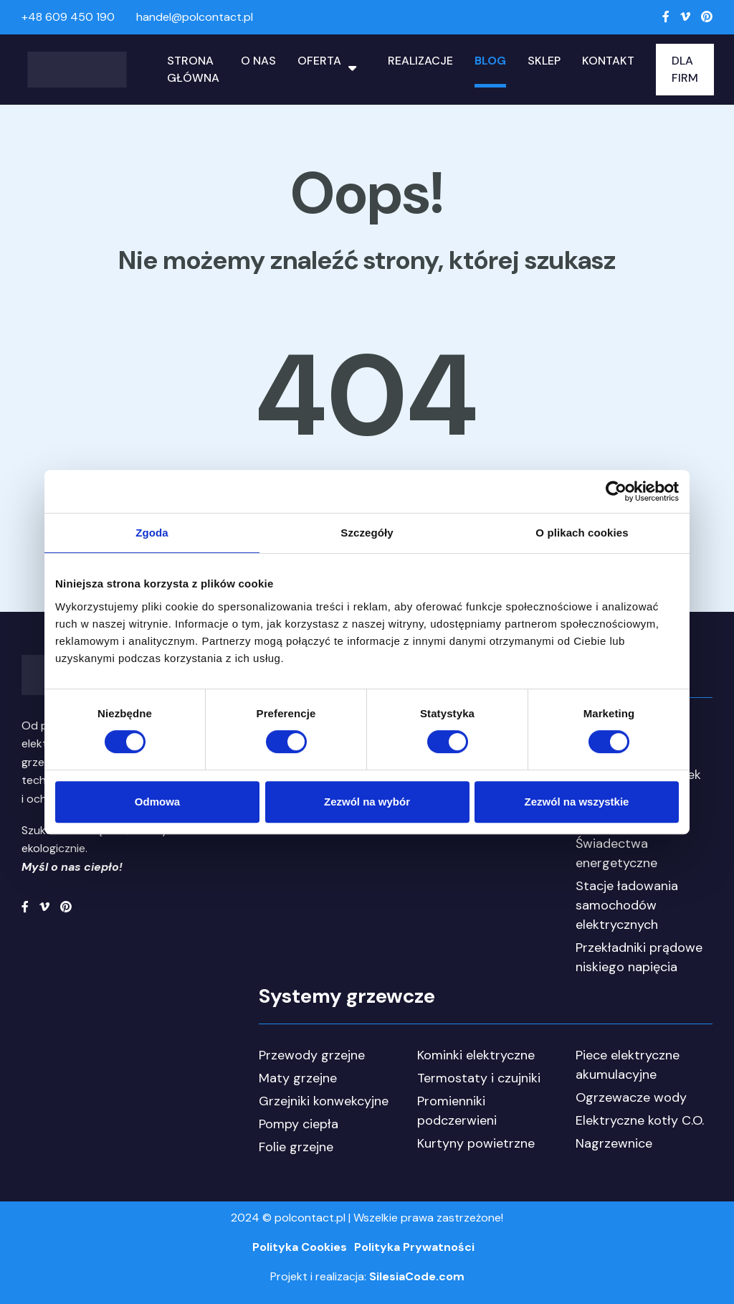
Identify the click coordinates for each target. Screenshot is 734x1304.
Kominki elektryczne (476, 1055)
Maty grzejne (298, 1078)
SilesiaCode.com (416, 1276)
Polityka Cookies (299, 1247)
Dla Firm (685, 69)
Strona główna (193, 69)
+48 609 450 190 (68, 16)
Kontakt (608, 60)
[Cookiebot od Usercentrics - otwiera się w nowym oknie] (616, 491)
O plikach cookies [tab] (581, 532)
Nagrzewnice (614, 1143)
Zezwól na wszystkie (577, 801)
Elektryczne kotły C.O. (640, 1120)
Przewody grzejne (312, 1055)
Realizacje (420, 60)
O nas (258, 60)
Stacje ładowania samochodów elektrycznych (627, 905)
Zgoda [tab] (151, 532)
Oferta (319, 60)
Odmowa (157, 801)
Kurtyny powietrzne (476, 1143)
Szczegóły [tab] (366, 532)
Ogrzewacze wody (631, 1097)
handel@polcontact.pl (194, 16)
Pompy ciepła (298, 1124)
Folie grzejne (296, 1147)
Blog (490, 60)
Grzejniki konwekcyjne (324, 1101)
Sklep (544, 60)
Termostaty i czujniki (478, 1078)
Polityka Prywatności (414, 1247)
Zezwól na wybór (367, 801)
